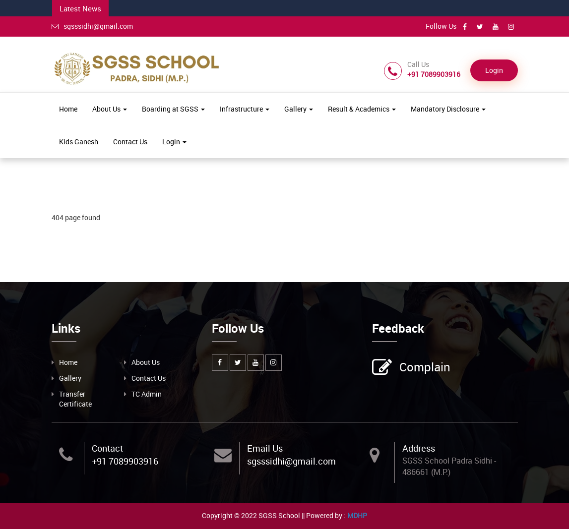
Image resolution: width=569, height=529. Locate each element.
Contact (107, 448)
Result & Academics (362, 109)
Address (418, 448)
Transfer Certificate (75, 399)
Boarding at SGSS (173, 109)
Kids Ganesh (78, 141)
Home (68, 109)
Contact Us (130, 141)
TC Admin (146, 394)
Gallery (298, 109)
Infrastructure (244, 109)
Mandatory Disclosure (448, 109)
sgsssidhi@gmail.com (92, 26)
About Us (109, 109)
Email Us (265, 448)
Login (494, 70)
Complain (423, 368)
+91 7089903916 (125, 461)
